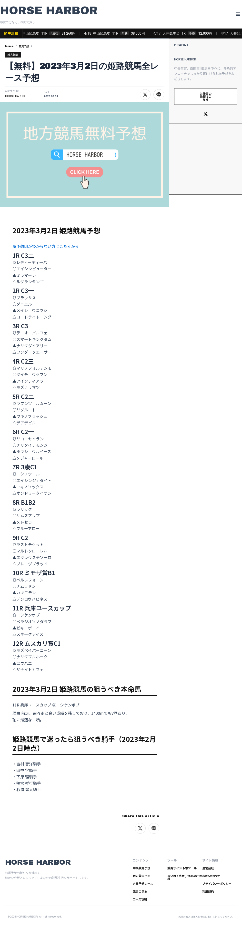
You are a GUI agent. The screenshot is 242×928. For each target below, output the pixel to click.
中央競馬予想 (141, 868)
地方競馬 (13, 54)
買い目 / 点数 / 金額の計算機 (184, 877)
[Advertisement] (205, 159)
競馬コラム (140, 891)
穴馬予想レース (143, 883)
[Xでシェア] (145, 94)
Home (9, 46)
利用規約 (208, 891)
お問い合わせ (211, 876)
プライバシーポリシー (217, 883)
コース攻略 (140, 899)
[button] (237, 14)
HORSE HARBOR (49, 10)
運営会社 (208, 868)
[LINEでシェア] (158, 94)
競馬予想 (24, 46)
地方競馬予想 (141, 876)
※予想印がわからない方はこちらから (45, 246)
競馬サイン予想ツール (182, 868)
